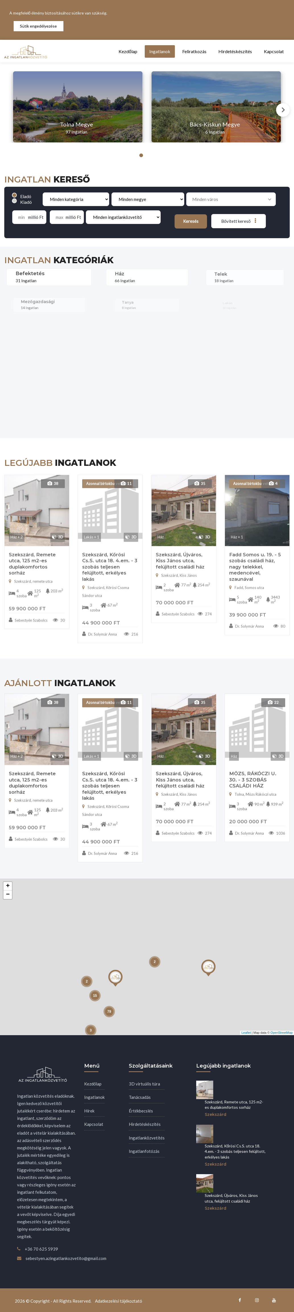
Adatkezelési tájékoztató (118, 1300)
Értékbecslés (141, 1110)
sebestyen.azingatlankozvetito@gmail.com (66, 1258)
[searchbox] (229, 199)
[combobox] (231, 199)
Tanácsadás (140, 1097)
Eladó (25, 196)
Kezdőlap (128, 51)
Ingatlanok (159, 51)
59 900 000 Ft (27, 852)
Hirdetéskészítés (235, 51)
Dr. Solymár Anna (99, 877)
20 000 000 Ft (248, 846)
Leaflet (246, 1032)
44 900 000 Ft (101, 866)
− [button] (8, 894)
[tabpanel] (78, 107)
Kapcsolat (274, 51)
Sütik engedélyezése (38, 26)
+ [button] (8, 886)
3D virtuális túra (144, 1083)
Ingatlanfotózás (144, 1151)
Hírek (89, 1110)
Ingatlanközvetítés (147, 1137)
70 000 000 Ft (175, 846)
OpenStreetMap (281, 1032)
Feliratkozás (194, 51)
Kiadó (26, 202)
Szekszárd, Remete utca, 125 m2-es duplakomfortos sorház (32, 807)
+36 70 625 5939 (41, 1248)
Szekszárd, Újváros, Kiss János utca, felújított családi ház (180, 804)
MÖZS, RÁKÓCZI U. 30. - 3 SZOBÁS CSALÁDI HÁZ (252, 804)
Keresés (190, 221)
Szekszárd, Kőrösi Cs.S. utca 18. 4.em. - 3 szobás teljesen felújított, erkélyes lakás (109, 810)
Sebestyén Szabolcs (28, 863)
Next (283, 110)
